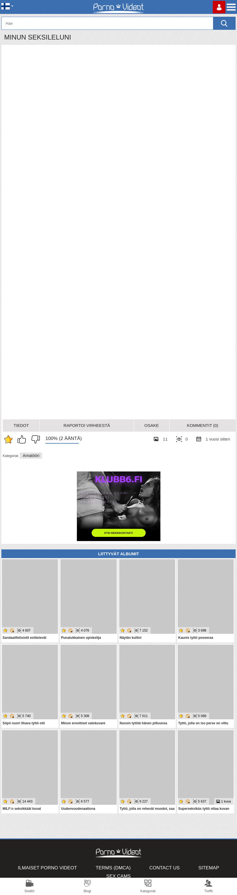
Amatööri (31, 455)
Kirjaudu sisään (219, 7)
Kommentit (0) (202, 425)
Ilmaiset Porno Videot (47, 867)
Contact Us (164, 867)
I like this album (23, 439)
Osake (151, 425)
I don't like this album (34, 439)
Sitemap (208, 867)
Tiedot (21, 425)
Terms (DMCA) (113, 867)
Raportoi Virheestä (86, 425)
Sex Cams (118, 876)
